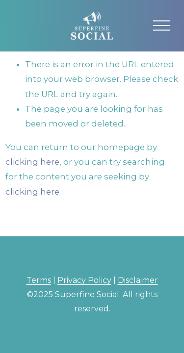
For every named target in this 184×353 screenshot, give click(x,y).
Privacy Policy (84, 280)
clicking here (32, 162)
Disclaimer (138, 280)
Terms (38, 280)
